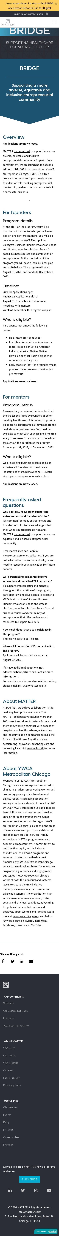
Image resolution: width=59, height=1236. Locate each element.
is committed (22, 151)
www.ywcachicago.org (26, 916)
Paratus (8, 1144)
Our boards (10, 1062)
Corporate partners (15, 1010)
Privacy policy (12, 1085)
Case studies (11, 1137)
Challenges (10, 1107)
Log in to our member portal (31, 13)
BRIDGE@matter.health (32, 685)
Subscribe (29, 1179)
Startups (8, 1003)
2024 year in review (16, 1025)
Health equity (11, 1077)
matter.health (35, 748)
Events (7, 1114)
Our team (9, 1055)
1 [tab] (30, 200)
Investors (8, 1018)
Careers (8, 1070)
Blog (6, 1122)
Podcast (8, 1129)
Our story (9, 1047)
